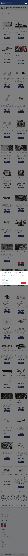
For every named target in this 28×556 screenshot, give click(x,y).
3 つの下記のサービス (8, 280)
